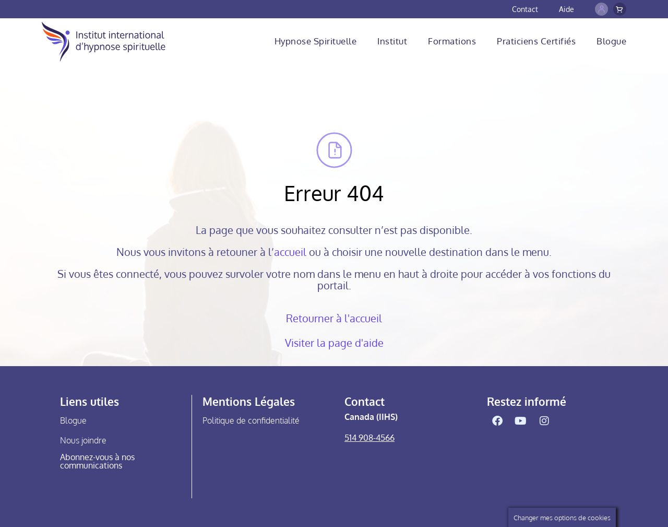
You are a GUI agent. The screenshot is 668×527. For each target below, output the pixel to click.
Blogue (611, 41)
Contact (525, 9)
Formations (452, 41)
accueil (290, 252)
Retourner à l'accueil (334, 318)
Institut (392, 41)
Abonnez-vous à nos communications (97, 461)
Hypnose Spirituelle (316, 41)
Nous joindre (83, 440)
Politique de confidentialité (251, 420)
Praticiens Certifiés (536, 41)
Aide (566, 9)
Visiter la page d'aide (334, 342)
